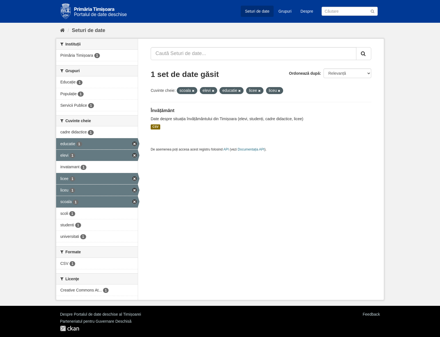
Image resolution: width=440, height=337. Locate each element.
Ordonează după (304, 73)
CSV (155, 127)
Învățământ (162, 110)
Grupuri (285, 11)
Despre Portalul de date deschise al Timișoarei (100, 314)
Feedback (371, 314)
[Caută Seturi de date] (350, 11)
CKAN (69, 328)
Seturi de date (257, 11)
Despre (307, 11)
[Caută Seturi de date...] (253, 53)
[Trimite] (372, 10)
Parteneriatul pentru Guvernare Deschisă (95, 321)
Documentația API (251, 149)
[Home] (62, 30)
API (226, 149)
